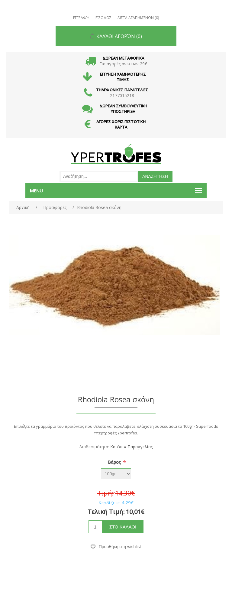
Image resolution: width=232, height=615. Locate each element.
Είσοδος (103, 17)
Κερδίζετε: (109, 502)
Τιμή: (105, 493)
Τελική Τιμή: (106, 512)
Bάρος (115, 462)
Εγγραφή (81, 17)
